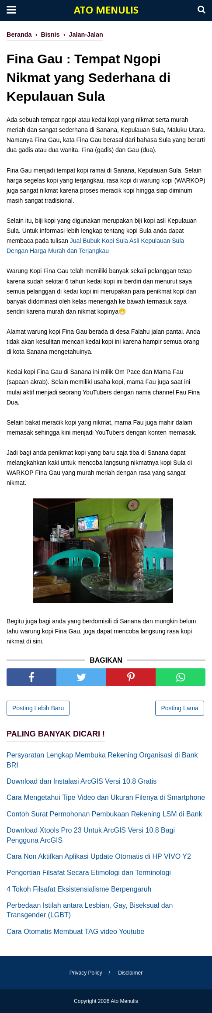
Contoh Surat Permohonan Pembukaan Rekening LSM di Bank (104, 814)
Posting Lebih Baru (38, 708)
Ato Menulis (106, 10)
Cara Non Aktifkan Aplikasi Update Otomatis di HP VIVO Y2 (99, 856)
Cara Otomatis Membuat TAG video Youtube (75, 931)
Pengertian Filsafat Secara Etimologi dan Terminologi (89, 872)
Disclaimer (130, 973)
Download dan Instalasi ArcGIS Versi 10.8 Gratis (81, 781)
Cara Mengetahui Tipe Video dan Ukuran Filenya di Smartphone (106, 797)
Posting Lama (179, 708)
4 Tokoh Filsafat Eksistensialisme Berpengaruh (79, 889)
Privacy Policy (86, 973)
